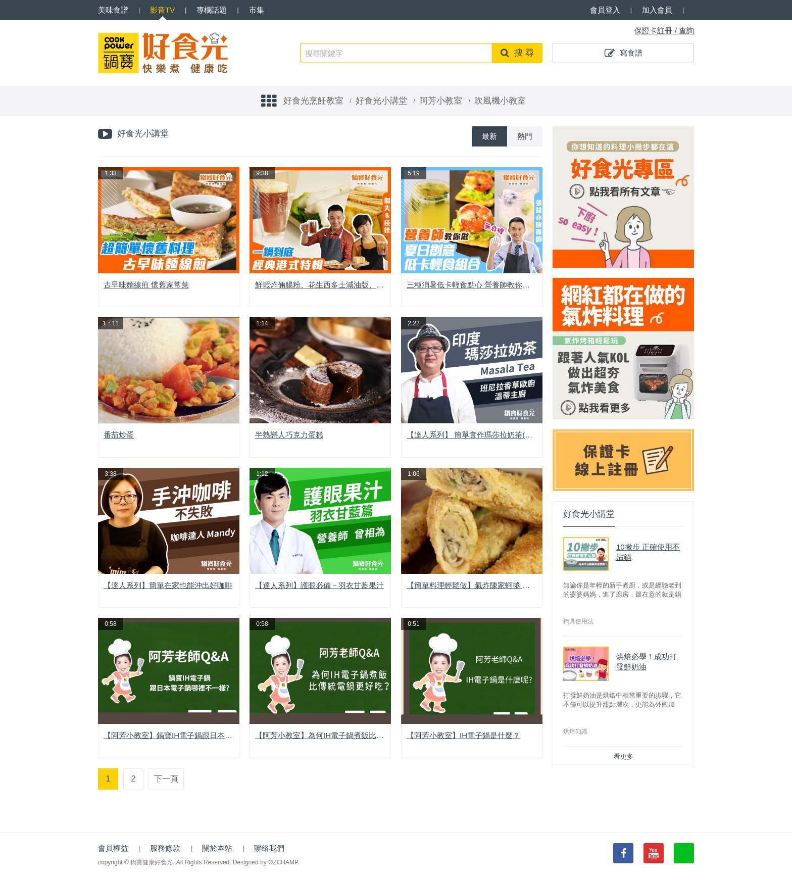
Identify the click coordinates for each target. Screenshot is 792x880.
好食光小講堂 (381, 101)
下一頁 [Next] (166, 778)
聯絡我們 (269, 848)
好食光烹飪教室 (313, 101)
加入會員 (657, 10)
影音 (162, 10)
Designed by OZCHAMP (265, 862)
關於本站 (217, 848)
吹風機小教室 (500, 101)
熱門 (524, 136)
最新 (489, 136)
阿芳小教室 (440, 101)
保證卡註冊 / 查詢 (664, 30)
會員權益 (113, 848)
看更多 (623, 756)
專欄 (211, 10)
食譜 (113, 10)
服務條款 (165, 848)
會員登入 (605, 10)
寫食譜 (623, 53)
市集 (256, 10)
